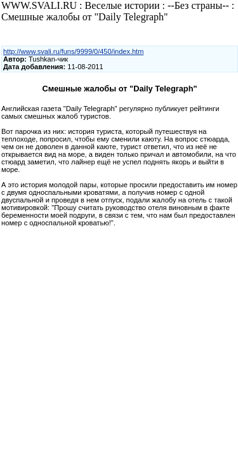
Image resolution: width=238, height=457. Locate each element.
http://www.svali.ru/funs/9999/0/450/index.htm (73, 51)
